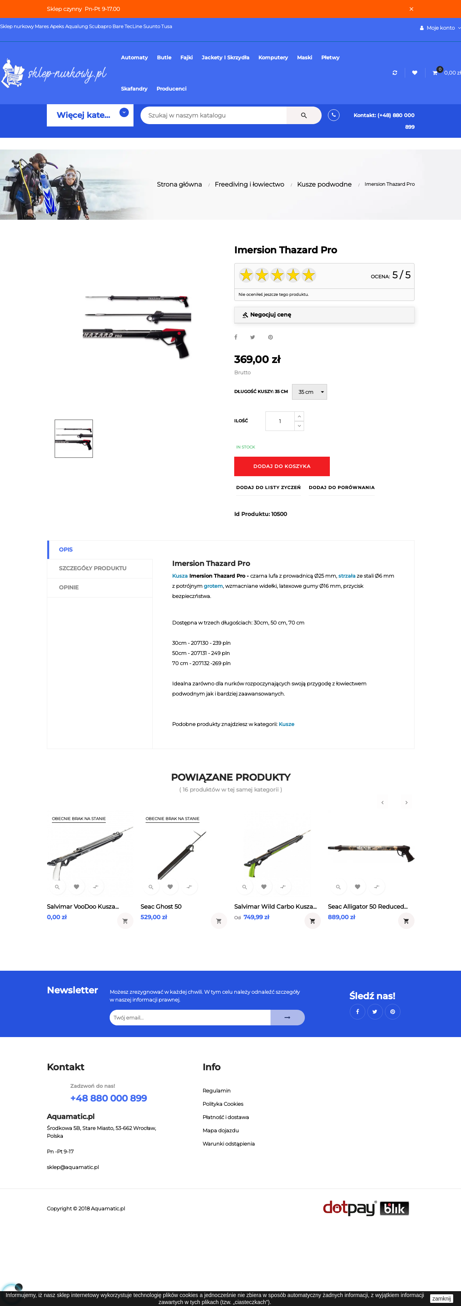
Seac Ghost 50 (161, 906)
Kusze (286, 724)
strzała (347, 576)
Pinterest (270, 337)
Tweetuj (252, 337)
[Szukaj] (203, 115)
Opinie (68, 587)
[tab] (324, 315)
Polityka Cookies (223, 1104)
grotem (213, 586)
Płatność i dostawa (226, 1117)
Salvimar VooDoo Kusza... (83, 906)
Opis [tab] (66, 549)
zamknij (442, 1298)
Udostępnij (235, 337)
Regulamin (217, 1090)
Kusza (180, 576)
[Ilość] (280, 421)
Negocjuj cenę (266, 314)
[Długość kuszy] (309, 392)
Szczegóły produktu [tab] (92, 568)
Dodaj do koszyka (282, 466)
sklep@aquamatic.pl (73, 1167)
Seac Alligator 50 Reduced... (368, 906)
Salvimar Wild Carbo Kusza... (275, 906)
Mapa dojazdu (221, 1130)
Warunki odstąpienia (229, 1144)
